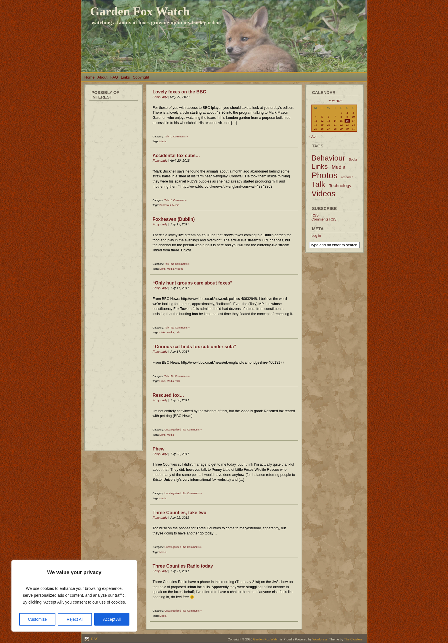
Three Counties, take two (179, 512)
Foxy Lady (160, 97)
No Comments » (180, 264)
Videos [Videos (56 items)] (323, 193)
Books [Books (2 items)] (353, 159)
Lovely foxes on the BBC (179, 91)
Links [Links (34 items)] (319, 166)
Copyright (141, 77)
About (102, 77)
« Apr (313, 137)
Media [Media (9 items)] (338, 167)
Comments (324, 219)
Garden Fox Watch (140, 11)
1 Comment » (179, 200)
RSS (94, 639)
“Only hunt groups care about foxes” (192, 283)
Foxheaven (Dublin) (174, 219)
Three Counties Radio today (183, 566)
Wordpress (319, 639)
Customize (37, 619)
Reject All (75, 619)
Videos (179, 268)
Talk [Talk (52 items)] (318, 184)
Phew (159, 448)
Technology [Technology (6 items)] (340, 185)
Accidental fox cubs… (176, 155)
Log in (316, 236)
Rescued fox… (168, 395)
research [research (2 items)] (347, 177)
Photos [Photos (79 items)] (324, 175)
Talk (166, 136)
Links (125, 77)
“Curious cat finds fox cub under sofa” (194, 346)
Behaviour (165, 205)
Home (89, 77)
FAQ (114, 77)
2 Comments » (179, 136)
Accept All (112, 619)
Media (163, 141)
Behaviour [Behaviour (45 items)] (328, 158)
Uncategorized (173, 429)
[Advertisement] (114, 188)
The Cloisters (353, 639)
